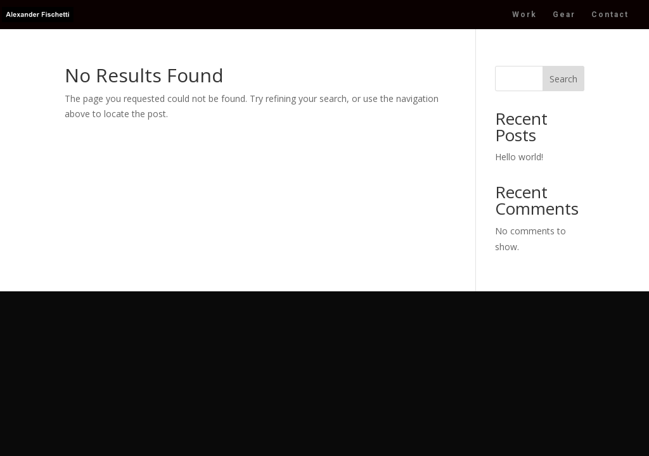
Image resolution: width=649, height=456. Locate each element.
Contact (610, 14)
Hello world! (519, 157)
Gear (564, 14)
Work (524, 14)
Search (563, 79)
